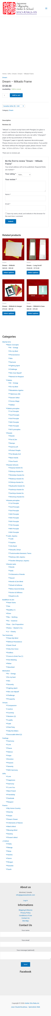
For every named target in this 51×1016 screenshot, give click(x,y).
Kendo (10, 567)
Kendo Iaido (10, 564)
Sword (10, 578)
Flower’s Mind (11, 837)
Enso (8, 613)
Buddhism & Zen (8, 600)
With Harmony (11, 770)
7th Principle (13, 525)
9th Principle (13, 532)
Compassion (11, 705)
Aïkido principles (12, 408)
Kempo (11, 443)
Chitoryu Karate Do (15, 482)
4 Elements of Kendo (16, 574)
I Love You (10, 787)
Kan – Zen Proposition (14, 624)
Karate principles (12, 500)
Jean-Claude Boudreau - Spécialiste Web (25, 1007)
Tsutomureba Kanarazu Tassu (19, 553)
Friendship (10, 794)
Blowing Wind (11, 830)
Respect (9, 802)
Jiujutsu (11, 542)
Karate (8, 433)
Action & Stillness (14, 592)
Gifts (4, 773)
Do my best (10, 677)
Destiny (9, 834)
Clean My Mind (11, 638)
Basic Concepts (12, 345)
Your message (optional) (25, 954)
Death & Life (13, 596)
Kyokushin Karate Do (16, 486)
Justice (9, 709)
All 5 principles (13, 429)
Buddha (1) (10, 610)
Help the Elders (11, 731)
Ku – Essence (11, 621)
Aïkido (8, 380)
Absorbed (9, 667)
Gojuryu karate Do (15, 468)
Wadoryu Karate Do (15, 479)
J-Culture (5, 841)
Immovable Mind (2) (13, 734)
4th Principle (13, 422)
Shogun (9, 862)
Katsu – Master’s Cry (13, 628)
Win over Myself (12, 692)
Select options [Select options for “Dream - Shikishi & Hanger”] (9, 313)
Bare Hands (12, 458)
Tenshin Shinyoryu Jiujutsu (18, 561)
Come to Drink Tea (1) (14, 656)
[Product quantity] (5, 95)
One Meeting (11, 660)
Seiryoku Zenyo (14, 550)
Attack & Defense (14, 585)
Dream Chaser (11, 819)
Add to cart (16, 95)
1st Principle (13, 411)
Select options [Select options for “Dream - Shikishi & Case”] (33, 313)
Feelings (5, 738)
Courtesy (9, 713)
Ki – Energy (10, 674)
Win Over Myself (14, 373)
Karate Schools (11, 465)
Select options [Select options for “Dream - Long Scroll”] (33, 272)
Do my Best (12, 351)
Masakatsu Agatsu (15, 390)
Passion (9, 763)
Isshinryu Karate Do (15, 489)
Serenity (9, 766)
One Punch (12, 461)
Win (10, 358)
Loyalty (9, 720)
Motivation (6, 671)
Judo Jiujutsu (11, 536)
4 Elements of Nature (14, 823)
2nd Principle (13, 415)
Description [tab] (6, 120)
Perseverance (13, 355)
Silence (9, 752)
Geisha (8, 855)
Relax (8, 663)
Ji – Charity (10, 631)
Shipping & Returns (25, 910)
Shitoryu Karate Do (15, 471)
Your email (25, 943)
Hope (8, 755)
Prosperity (10, 699)
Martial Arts (6, 342)
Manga (8, 847)
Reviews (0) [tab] (6, 124)
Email (7, 204)
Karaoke (9, 866)
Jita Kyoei (12, 546)
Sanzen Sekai (13, 398)
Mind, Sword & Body (15, 589)
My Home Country (12, 808)
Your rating (10, 174)
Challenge (12, 369)
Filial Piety (10, 727)
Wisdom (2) (10, 716)
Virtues (4, 703)
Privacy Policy (25, 913)
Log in (25, 900)
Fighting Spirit (13, 366)
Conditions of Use (25, 915)
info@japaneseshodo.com (25, 895)
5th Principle (13, 426)
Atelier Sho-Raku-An (32, 1003)
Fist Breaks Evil (14, 454)
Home (4, 74)
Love (8, 744)
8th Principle (13, 529)
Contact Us (25, 918)
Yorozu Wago (13, 401)
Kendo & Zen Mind (15, 581)
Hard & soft (12, 447)
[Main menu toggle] (46, 8)
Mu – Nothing (11, 617)
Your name (25, 933)
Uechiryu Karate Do (15, 493)
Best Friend (10, 791)
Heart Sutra (10, 602)
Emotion (9, 759)
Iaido (10, 571)
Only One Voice (11, 649)
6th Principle (13, 521)
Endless (9, 652)
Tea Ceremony (7, 635)
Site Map (25, 921)
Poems (4, 805)
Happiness (10, 780)
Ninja (8, 851)
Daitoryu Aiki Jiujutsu (16, 557)
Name (8, 194)
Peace (8, 748)
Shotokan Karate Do (15, 475)
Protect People (14, 450)
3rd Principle (13, 418)
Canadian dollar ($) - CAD (11, 106)
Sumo (8, 858)
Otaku (8, 844)
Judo (10, 539)
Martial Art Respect (15, 377)
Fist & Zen (12, 439)
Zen (7, 606)
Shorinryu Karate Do (15, 497)
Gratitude (9, 798)
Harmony (9, 741)
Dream (14, 74)
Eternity (9, 812)
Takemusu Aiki (13, 394)
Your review (11, 179)
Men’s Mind (10, 826)
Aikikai (11, 405)
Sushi (8, 869)
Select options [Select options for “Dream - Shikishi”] (9, 272)
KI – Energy (12, 347)
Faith (8, 724)
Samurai (11, 362)
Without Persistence (13, 642)
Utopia (8, 816)
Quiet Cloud (10, 645)
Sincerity (9, 684)
